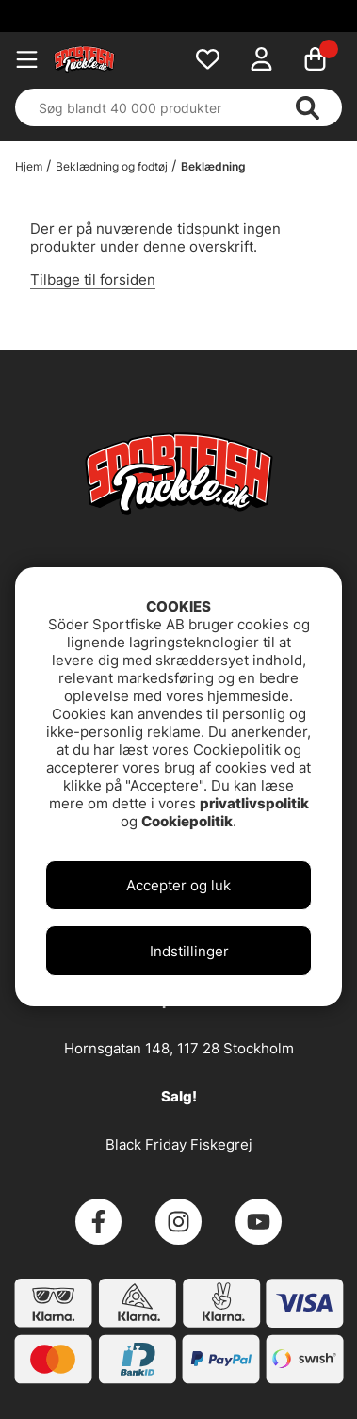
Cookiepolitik (187, 821)
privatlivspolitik (254, 803)
